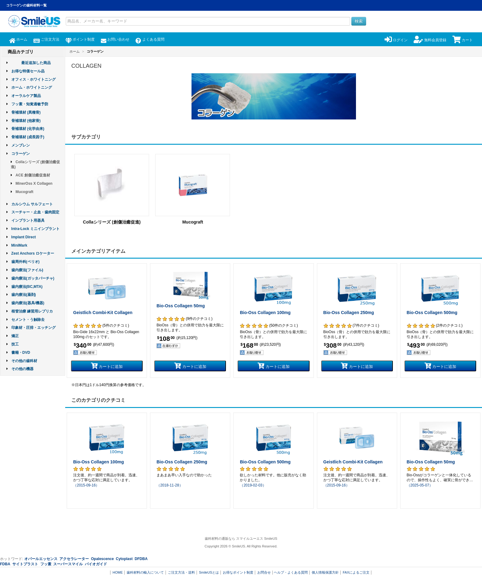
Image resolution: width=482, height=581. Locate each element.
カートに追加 (107, 366)
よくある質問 (150, 39)
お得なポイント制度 (238, 572)
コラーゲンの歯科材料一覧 (26, 5)
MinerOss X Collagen (34, 183)
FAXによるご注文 (356, 572)
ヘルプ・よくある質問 (291, 572)
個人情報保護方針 (325, 572)
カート (462, 40)
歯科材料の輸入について (145, 572)
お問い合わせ (115, 39)
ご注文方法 (46, 39)
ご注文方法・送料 (181, 572)
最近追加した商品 (36, 63)
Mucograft (25, 192)
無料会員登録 (430, 40)
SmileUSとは (209, 572)
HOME (118, 572)
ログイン (396, 40)
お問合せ (264, 572)
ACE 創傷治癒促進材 (33, 175)
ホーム (18, 39)
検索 (359, 21)
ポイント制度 (80, 39)
